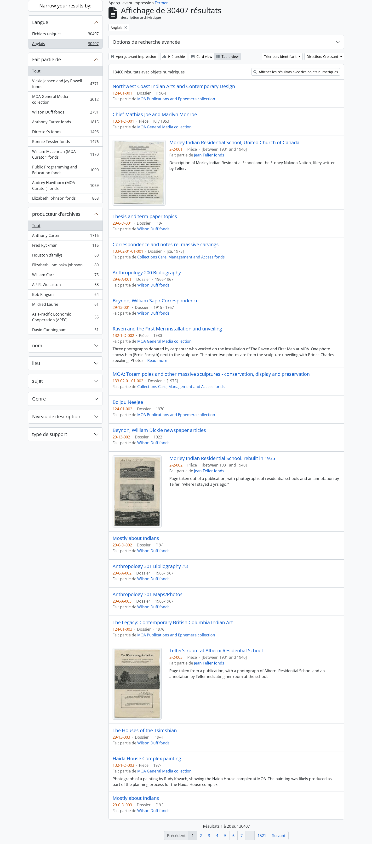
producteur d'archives (56, 214)
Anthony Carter (65, 236)
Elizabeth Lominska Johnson (65, 266)
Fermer (161, 3)
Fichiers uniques (65, 35)
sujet (37, 381)
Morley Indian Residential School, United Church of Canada (234, 142)
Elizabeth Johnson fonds (65, 199)
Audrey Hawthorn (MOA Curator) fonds (65, 185)
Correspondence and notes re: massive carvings (166, 244)
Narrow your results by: (65, 5)
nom (37, 345)
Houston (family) (65, 256)
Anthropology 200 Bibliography (147, 272)
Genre (39, 398)
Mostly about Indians (136, 538)
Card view (201, 56)
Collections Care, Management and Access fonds (181, 257)
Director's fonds (65, 133)
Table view (227, 56)
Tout (36, 71)
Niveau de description (56, 416)
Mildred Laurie (65, 305)
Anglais (65, 44)
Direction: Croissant (323, 56)
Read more (157, 360)
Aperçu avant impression (133, 56)
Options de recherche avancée (146, 42)
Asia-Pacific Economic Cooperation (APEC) (65, 317)
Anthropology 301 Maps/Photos (148, 594)
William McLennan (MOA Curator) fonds (65, 154)
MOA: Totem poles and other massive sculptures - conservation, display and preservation (211, 374)
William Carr (65, 276)
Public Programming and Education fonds (65, 169)
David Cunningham (65, 331)
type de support (49, 434)
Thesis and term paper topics (145, 216)
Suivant (279, 835)
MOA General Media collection (65, 99)
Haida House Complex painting (147, 758)
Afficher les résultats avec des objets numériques (295, 72)
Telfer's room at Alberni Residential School (216, 650)
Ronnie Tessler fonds (65, 143)
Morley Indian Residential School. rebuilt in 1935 (222, 458)
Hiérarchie (173, 56)
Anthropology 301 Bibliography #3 (150, 566)
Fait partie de (46, 59)
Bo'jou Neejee (128, 402)
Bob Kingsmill (65, 295)
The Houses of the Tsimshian (145, 730)
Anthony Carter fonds (65, 123)
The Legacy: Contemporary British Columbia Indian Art (173, 622)
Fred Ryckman (65, 246)
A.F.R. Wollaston (65, 286)
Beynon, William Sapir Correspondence (156, 301)
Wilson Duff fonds (65, 113)
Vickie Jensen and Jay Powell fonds (65, 83)
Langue (40, 22)
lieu (36, 363)
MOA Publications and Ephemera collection (176, 99)
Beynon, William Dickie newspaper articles (159, 430)
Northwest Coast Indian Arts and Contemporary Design (174, 86)
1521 (262, 835)
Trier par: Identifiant (281, 56)
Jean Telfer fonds (209, 155)
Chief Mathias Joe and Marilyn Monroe (155, 114)
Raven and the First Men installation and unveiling (167, 329)
